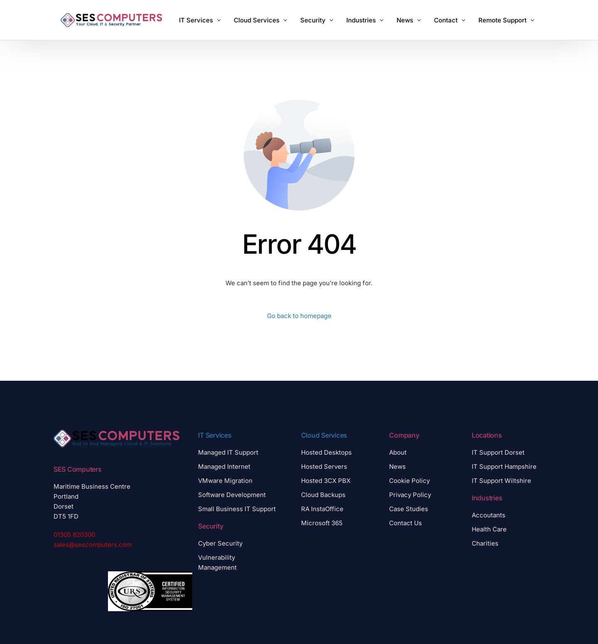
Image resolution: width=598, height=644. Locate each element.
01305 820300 (74, 535)
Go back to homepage (299, 316)
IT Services (214, 435)
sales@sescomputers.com (93, 545)
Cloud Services (324, 435)
